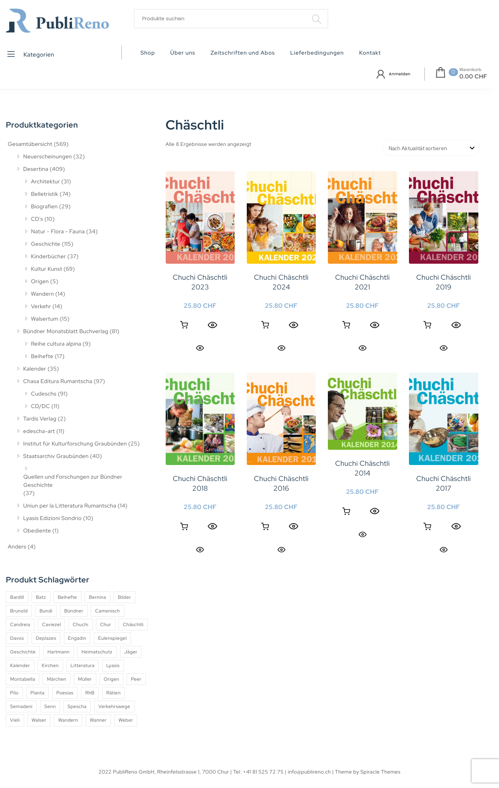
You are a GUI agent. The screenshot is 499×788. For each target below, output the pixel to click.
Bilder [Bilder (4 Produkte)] (124, 597)
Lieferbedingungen (317, 53)
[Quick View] (212, 325)
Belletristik (44, 194)
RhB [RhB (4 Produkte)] (90, 693)
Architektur (45, 181)
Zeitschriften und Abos (243, 53)
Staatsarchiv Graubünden (56, 456)
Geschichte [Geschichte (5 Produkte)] (22, 652)
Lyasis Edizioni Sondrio (52, 518)
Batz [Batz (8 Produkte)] (41, 597)
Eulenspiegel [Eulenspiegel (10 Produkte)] (112, 638)
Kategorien (30, 54)
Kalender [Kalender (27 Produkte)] (20, 665)
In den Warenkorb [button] (184, 325)
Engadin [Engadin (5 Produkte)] (77, 638)
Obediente (37, 530)
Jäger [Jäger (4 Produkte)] (131, 652)
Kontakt (370, 53)
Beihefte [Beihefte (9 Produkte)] (67, 597)
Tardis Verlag (40, 418)
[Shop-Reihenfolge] (431, 148)
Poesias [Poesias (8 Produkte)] (65, 693)
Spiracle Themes (381, 771)
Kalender (34, 369)
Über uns (182, 53)
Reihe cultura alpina (56, 344)
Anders (17, 546)
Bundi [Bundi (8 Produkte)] (45, 611)
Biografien (44, 206)
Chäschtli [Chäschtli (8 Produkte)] (133, 624)
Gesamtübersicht (30, 144)
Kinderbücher (48, 256)
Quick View (200, 549)
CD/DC (40, 406)
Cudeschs (44, 394)
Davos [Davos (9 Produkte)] (17, 638)
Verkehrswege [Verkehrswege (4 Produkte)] (114, 706)
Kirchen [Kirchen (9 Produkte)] (50, 665)
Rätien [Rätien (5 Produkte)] (113, 693)
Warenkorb (470, 70)
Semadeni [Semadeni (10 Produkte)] (21, 706)
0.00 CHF (473, 76)
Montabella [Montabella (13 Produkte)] (22, 679)
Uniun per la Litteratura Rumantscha (70, 505)
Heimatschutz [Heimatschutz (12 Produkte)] (96, 652)
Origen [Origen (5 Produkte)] (111, 679)
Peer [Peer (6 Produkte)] (136, 679)
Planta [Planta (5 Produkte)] (37, 693)
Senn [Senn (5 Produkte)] (50, 706)
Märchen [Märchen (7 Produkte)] (56, 679)
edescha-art (39, 431)
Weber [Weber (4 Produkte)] (126, 720)
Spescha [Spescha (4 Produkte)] (77, 706)
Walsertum (44, 319)
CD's (37, 219)
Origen (40, 281)
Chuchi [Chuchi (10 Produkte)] (80, 624)
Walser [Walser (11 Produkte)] (39, 720)
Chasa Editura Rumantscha (57, 381)
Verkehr (41, 306)
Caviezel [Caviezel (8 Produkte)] (51, 624)
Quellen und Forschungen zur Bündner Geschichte (72, 481)
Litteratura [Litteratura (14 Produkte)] (83, 665)
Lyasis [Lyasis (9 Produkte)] (113, 665)
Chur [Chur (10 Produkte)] (105, 624)
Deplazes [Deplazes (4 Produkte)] (46, 638)
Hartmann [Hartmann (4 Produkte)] (59, 652)
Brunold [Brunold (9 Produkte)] (19, 611)
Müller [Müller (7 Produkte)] (85, 679)
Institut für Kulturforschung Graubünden (75, 443)
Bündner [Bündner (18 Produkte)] (73, 611)
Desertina (35, 169)
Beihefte (42, 356)
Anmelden (400, 74)
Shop (148, 53)
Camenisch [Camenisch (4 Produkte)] (107, 611)
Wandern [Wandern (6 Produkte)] (68, 720)
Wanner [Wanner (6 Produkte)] (98, 720)
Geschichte (46, 244)
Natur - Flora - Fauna (58, 231)
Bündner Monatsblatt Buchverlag (65, 331)
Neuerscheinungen (47, 156)
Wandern (42, 294)
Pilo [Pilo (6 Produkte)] (14, 693)
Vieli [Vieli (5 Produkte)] (15, 720)
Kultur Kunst (46, 269)
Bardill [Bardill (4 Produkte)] (17, 597)
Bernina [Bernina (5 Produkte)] (97, 597)
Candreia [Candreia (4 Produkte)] (20, 624)
